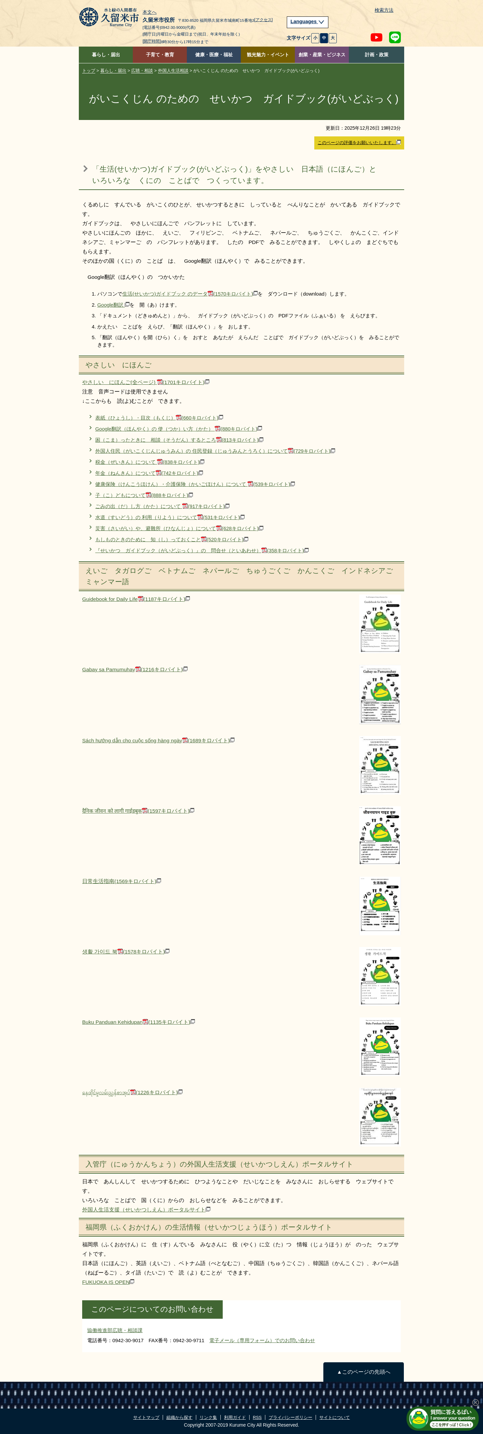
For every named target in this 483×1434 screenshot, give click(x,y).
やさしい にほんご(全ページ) (145, 382)
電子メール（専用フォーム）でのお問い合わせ (262, 1340)
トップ (88, 70)
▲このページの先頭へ (363, 1372)
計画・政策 (376, 54)
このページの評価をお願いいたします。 (359, 142)
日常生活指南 (121, 881)
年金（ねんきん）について (149, 473)
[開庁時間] (152, 41)
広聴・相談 (142, 70)
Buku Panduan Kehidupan (138, 1022)
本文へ (150, 12)
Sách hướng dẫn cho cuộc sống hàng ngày (158, 740)
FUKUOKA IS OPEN (108, 1282)
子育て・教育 (160, 54)
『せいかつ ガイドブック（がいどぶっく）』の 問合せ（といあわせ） (202, 550)
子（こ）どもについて (144, 495)
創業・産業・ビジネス (322, 54)
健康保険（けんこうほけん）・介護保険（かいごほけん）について (195, 484)
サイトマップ (146, 1417)
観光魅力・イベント (268, 54)
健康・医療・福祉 (214, 54)
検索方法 (384, 10)
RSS (257, 1417)
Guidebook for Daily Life (136, 599)
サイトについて (334, 1417)
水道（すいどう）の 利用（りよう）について (170, 517)
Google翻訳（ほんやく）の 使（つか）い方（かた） (178, 429)
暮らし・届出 (106, 54)
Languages (307, 21)
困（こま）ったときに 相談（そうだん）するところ (179, 440)
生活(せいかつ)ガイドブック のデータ (190, 294)
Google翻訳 (113, 305)
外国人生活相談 (173, 70)
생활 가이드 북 (125, 951)
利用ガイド (235, 1417)
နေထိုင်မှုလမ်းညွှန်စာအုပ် (132, 1092)
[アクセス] (263, 19)
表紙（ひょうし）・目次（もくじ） (159, 418)
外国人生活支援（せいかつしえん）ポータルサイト (146, 1209)
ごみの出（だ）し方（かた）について (162, 506)
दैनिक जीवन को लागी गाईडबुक (138, 811)
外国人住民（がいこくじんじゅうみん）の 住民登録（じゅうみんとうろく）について (215, 451)
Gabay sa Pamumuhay (134, 669)
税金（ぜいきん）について (149, 462)
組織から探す (179, 1417)
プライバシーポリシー (290, 1417)
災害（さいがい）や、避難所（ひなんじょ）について (179, 528)
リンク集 (208, 1417)
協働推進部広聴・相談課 (115, 1330)
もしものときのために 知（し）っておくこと (171, 539)
